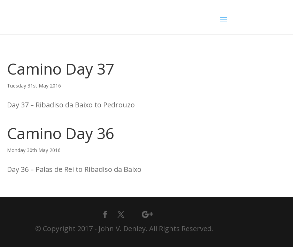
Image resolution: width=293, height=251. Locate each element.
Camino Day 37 (60, 68)
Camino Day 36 (60, 133)
